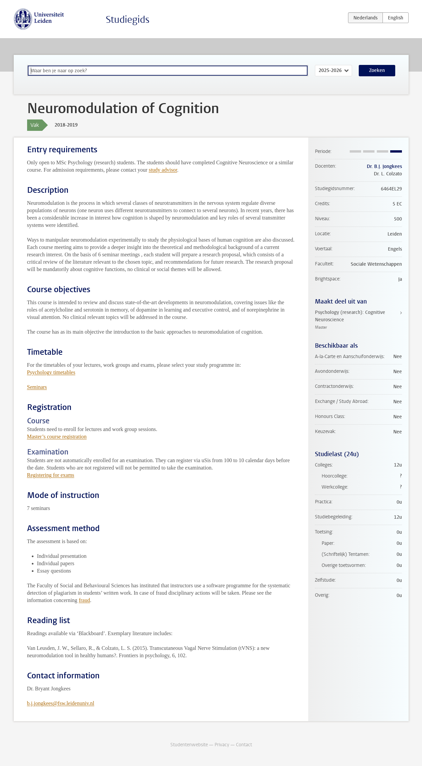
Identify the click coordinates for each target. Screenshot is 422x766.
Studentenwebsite (189, 745)
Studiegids (128, 19)
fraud (84, 600)
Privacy (222, 745)
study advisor (163, 170)
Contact (244, 745)
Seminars (37, 387)
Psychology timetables (51, 372)
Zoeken (377, 70)
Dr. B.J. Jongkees (384, 166)
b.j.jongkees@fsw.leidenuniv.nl (60, 703)
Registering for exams (50, 475)
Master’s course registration (57, 436)
